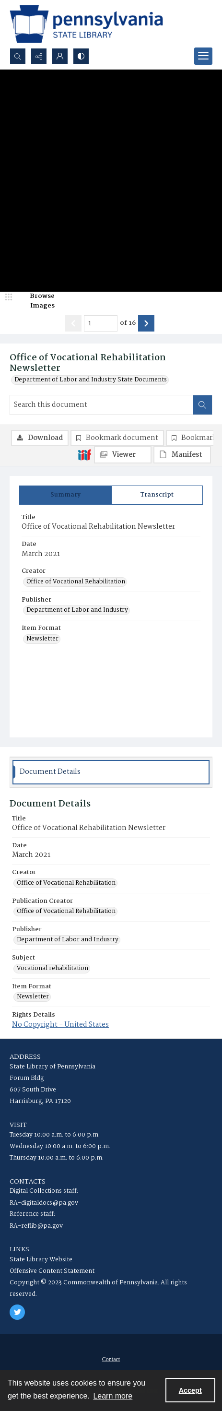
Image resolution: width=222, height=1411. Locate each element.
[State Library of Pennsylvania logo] (86, 24)
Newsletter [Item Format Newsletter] (42, 639)
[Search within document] (202, 405)
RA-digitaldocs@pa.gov (44, 1203)
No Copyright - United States (60, 1025)
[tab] (65, 495)
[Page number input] (100, 323)
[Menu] (203, 56)
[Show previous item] (73, 323)
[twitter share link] (17, 1312)
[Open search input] (17, 56)
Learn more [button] (112, 1396)
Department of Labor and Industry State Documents (90, 380)
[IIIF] (84, 454)
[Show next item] (146, 323)
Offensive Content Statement (52, 1271)
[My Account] (60, 56)
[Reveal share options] (39, 56)
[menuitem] (111, 1359)
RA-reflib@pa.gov (36, 1226)
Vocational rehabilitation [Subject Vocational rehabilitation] (52, 968)
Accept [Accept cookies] (190, 1390)
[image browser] (36, 301)
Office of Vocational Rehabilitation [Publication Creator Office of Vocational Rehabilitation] (66, 911)
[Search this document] (101, 405)
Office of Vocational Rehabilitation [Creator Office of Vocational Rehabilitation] (75, 582)
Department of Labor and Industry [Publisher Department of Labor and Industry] (77, 610)
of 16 (128, 323)
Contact (111, 1359)
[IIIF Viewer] (123, 454)
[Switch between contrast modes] (81, 56)
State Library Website (41, 1260)
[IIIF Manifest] (182, 454)
